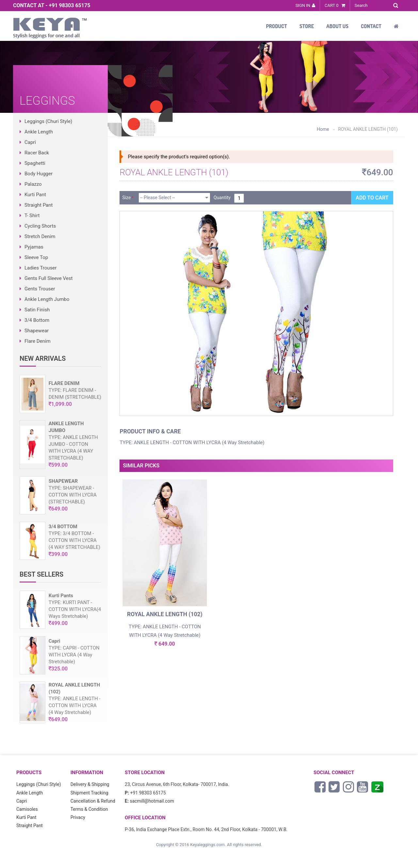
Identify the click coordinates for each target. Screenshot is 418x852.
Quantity (222, 197)
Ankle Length (38, 132)
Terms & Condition (89, 809)
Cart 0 (335, 5)
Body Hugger (38, 174)
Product (276, 26)
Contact (371, 26)
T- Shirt (32, 215)
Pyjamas (33, 247)
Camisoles (27, 809)
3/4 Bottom (36, 320)
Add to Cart (372, 198)
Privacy (78, 817)
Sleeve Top (36, 257)
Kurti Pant (35, 195)
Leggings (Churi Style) (48, 121)
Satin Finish (37, 310)
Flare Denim (37, 341)
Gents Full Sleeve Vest (48, 278)
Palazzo (33, 184)
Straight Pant (38, 205)
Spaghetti (34, 163)
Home (323, 129)
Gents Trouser (39, 289)
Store (306, 26)
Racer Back (36, 153)
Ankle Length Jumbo (46, 299)
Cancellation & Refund (93, 801)
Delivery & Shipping (90, 784)
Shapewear (36, 331)
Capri (30, 142)
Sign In (303, 5)
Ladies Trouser (40, 268)
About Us (337, 26)
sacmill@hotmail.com (152, 801)
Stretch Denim (39, 236)
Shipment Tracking (89, 792)
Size (126, 197)
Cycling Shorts (40, 226)
